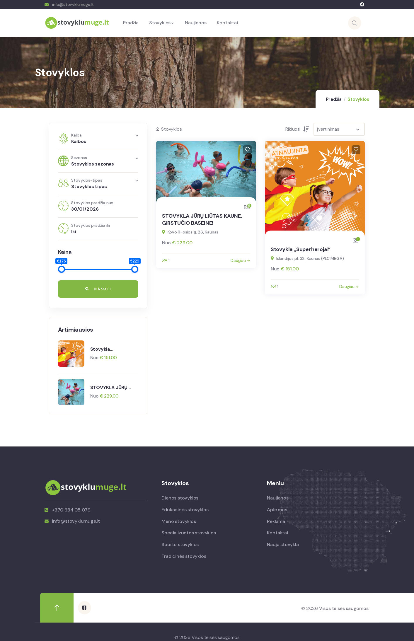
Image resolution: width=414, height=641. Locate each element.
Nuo (95, 357)
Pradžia (334, 99)
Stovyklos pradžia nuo (92, 202)
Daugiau (238, 260)
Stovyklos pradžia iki (90, 225)
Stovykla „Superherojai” (106, 349)
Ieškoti (98, 289)
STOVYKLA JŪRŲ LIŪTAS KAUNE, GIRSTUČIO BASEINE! (113, 387)
